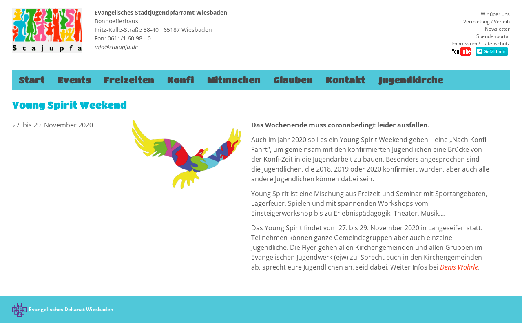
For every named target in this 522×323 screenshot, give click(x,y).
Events (74, 80)
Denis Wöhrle (459, 267)
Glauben (293, 80)
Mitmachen (234, 80)
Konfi (180, 80)
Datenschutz (495, 43)
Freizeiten (129, 80)
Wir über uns (495, 14)
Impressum (464, 43)
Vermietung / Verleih (486, 21)
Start (32, 80)
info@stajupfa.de (116, 47)
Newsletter (497, 28)
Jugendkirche (410, 80)
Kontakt (345, 80)
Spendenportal (493, 36)
